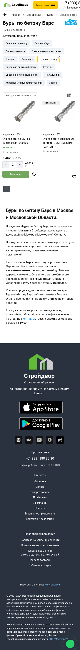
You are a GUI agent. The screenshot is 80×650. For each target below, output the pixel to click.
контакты (29, 318)
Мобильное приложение (40, 513)
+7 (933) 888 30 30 (40, 458)
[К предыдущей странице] (4, 14)
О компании (40, 502)
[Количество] (12, 164)
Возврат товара (40, 492)
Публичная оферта (40, 565)
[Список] (75, 95)
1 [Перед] (7, 188)
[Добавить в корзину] (15, 174)
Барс (50, 14)
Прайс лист (40, 497)
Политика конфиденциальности (39, 540)
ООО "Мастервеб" (58, 639)
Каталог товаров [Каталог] (42, 5)
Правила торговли (40, 559)
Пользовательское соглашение (40, 545)
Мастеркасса (52, 584)
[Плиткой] (69, 95)
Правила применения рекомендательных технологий (40, 552)
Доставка (40, 481)
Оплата (40, 486)
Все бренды (34, 14)
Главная (15, 14)
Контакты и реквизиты (40, 518)
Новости (40, 508)
